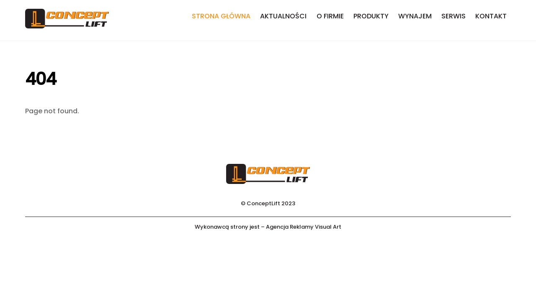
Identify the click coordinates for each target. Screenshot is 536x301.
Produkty (371, 16)
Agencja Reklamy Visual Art (303, 227)
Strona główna (221, 16)
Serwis (453, 16)
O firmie (330, 16)
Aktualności (283, 16)
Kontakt (491, 16)
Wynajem (415, 16)
